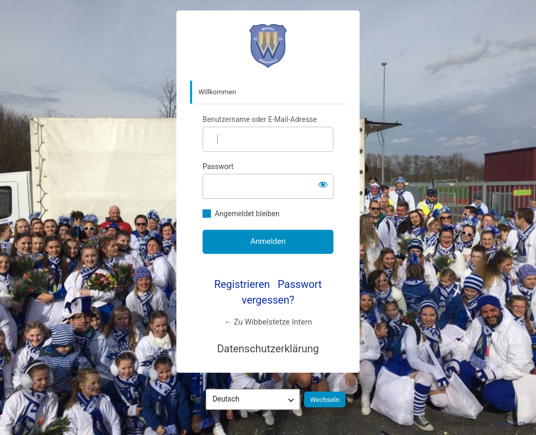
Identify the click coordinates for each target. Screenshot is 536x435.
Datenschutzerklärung (268, 348)
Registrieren (242, 284)
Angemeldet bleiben (247, 213)
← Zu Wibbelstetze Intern (268, 322)
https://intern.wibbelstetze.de (268, 46)
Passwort (218, 166)
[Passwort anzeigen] (322, 184)
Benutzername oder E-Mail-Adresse (260, 119)
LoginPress (509, 423)
